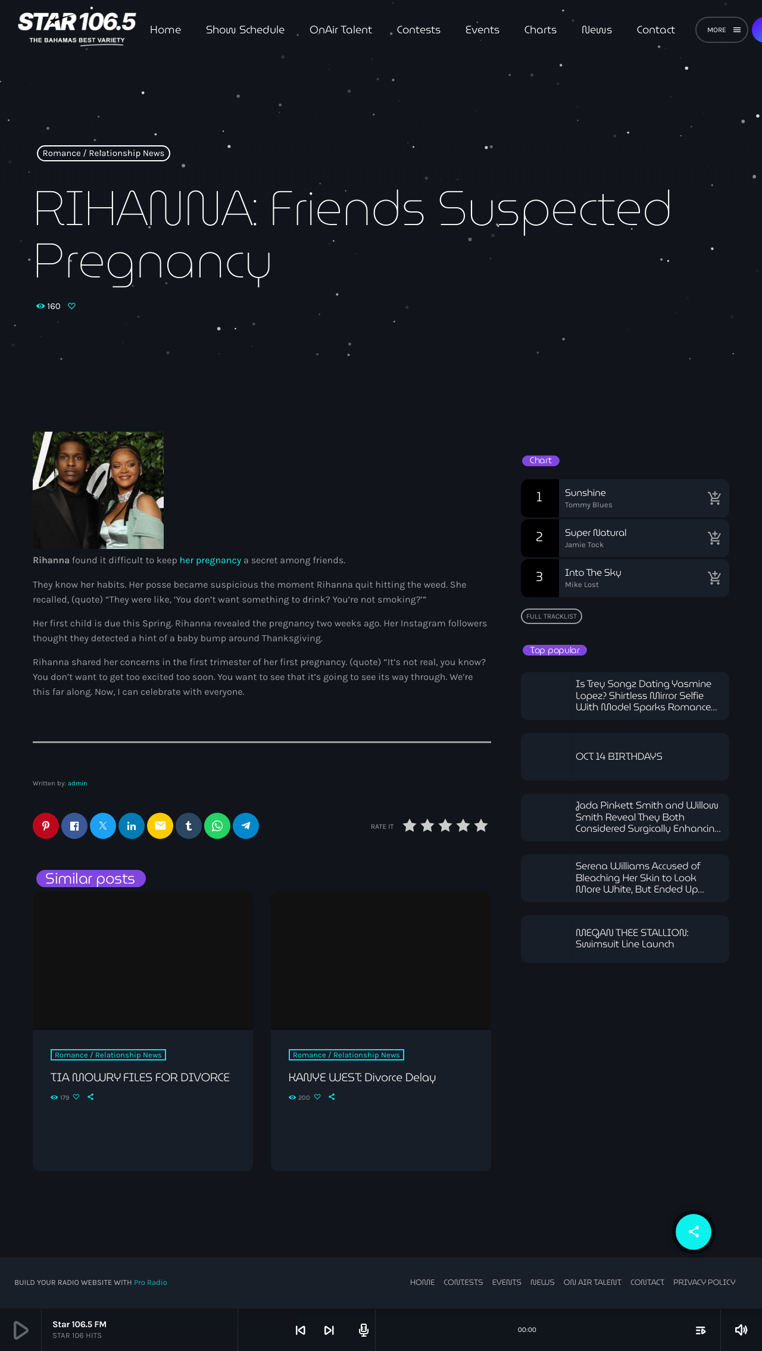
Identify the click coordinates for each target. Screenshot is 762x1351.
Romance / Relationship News (104, 153)
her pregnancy (211, 560)
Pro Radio (150, 1283)
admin (78, 783)
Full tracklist (551, 616)
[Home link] (77, 30)
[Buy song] (714, 498)
